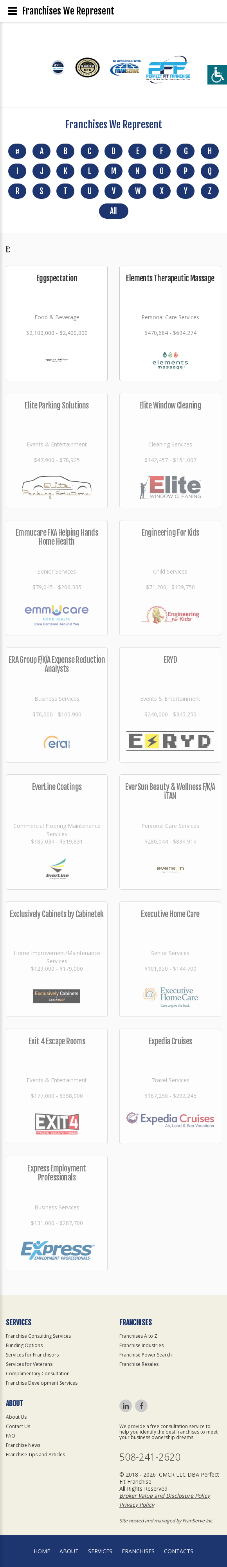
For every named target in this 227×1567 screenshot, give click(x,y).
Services (100, 1551)
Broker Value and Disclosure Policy (164, 1495)
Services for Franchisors (32, 1354)
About (69, 1551)
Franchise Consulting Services (38, 1336)
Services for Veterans (29, 1364)
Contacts (178, 1551)
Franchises (138, 1551)
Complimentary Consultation (38, 1373)
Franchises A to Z (138, 1336)
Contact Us (18, 1426)
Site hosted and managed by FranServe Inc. (166, 1520)
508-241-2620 (149, 1457)
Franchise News (23, 1445)
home (42, 1551)
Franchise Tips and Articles (35, 1454)
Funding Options (24, 1345)
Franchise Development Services (41, 1383)
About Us (16, 1417)
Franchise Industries (141, 1345)
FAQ (10, 1435)
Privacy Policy (136, 1504)
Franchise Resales (139, 1364)
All (113, 211)
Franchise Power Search (145, 1354)
